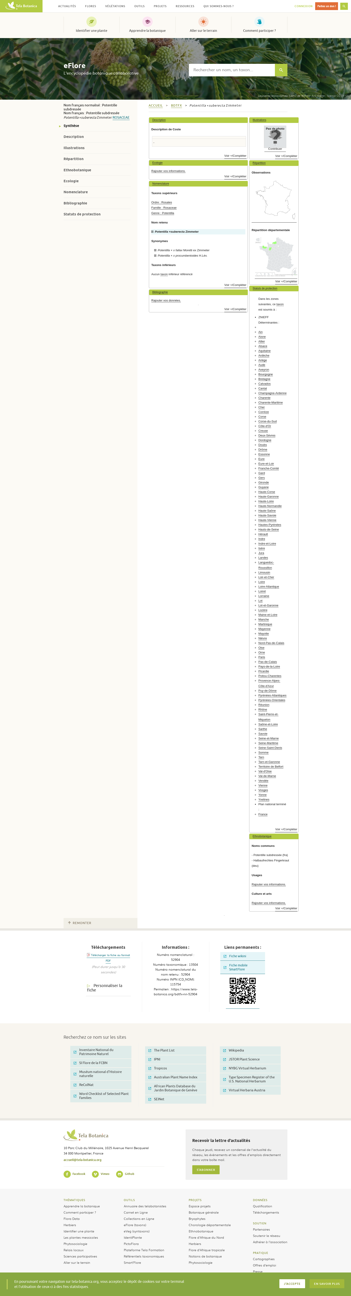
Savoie (262, 733)
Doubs (262, 444)
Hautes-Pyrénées (269, 524)
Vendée (263, 780)
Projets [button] (160, 6)
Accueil (156, 105)
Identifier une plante (91, 31)
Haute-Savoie (267, 515)
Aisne (262, 336)
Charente (264, 397)
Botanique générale (204, 1212)
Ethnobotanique (77, 170)
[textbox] (232, 70)
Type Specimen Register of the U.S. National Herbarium (249, 1079)
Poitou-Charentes (269, 676)
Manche (263, 619)
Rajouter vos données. (166, 300)
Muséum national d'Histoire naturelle (98, 1074)
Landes (263, 557)
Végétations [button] (115, 6)
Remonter (79, 923)
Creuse (263, 430)
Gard (261, 473)
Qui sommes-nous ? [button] (218, 6)
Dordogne (264, 440)
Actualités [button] (67, 6)
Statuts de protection (82, 214)
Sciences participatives (80, 1256)
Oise (261, 647)
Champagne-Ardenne (272, 393)
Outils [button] (139, 6)
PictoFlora (131, 1243)
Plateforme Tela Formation (144, 1250)
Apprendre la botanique (147, 31)
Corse (262, 416)
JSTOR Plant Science (241, 1059)
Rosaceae (121, 118)
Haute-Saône (267, 510)
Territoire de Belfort (270, 766)
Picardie (263, 671)
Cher (261, 407)
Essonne (264, 454)
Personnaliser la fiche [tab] (104, 988)
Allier (261, 341)
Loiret (262, 591)
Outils (129, 1200)
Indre (261, 539)
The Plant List (161, 1050)
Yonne (262, 794)
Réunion (263, 704)
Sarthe (262, 729)
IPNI (154, 1059)
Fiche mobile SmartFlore (236, 967)
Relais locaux (73, 1250)
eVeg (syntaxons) (137, 1231)
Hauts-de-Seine (268, 529)
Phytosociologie (75, 1243)
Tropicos (157, 1068)
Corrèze (263, 412)
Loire (261, 582)
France (263, 814)
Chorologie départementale (210, 1225)
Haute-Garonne (268, 496)
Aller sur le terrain (203, 31)
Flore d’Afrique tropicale (207, 1250)
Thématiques (74, 1200)
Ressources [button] (185, 6)
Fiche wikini (235, 956)
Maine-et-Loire (267, 614)
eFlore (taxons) (135, 1225)
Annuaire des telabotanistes (145, 1206)
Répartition (73, 159)
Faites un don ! (326, 6)
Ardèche (263, 355)
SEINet (156, 1099)
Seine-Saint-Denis (270, 747)
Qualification (262, 1206)
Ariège (262, 360)
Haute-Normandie (270, 506)
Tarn (261, 757)
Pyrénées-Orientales (271, 700)
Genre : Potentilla (162, 213)
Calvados (264, 383)
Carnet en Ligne (136, 1212)
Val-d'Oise (265, 771)
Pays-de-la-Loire (269, 666)
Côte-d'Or (264, 426)
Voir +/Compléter (235, 155)
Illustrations (74, 148)
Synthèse (71, 126)
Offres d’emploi (264, 1265)
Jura (261, 553)
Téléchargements (266, 1212)
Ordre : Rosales (161, 202)
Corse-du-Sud (267, 421)
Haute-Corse (266, 492)
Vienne (263, 785)
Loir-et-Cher (266, 577)
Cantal (262, 388)
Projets (195, 1200)
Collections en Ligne (139, 1218)
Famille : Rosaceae (164, 207)
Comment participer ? (259, 31)
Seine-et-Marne (268, 738)
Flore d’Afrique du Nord (206, 1237)
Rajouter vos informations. (168, 171)
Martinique (265, 624)
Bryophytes (197, 1218)
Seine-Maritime (268, 743)
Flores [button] (90, 6)
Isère (261, 548)
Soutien (259, 1223)
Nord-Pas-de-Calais (271, 643)
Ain (260, 332)
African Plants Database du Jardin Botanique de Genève (172, 1088)
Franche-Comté (268, 468)
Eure (261, 459)
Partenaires (261, 1229)
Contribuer (275, 148)
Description (74, 137)
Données (260, 1200)
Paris (261, 657)
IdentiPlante (133, 1237)
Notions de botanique (205, 1256)
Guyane (263, 487)
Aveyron (263, 369)
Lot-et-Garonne (268, 605)
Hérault (263, 534)
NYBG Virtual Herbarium (244, 1068)
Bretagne (264, 379)
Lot (260, 600)
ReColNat (84, 1085)
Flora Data (72, 1218)
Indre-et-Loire (267, 543)
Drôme (262, 449)
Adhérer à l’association (270, 1242)
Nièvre (262, 638)
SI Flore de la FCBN (90, 1063)
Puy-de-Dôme (267, 690)
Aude (261, 365)
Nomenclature (76, 192)
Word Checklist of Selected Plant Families (101, 1096)
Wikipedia (233, 1050)
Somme (263, 752)
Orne (261, 652)
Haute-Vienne (267, 520)
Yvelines (263, 799)
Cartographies (264, 1259)
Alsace (262, 346)
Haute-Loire (266, 501)
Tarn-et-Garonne (269, 762)
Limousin (264, 572)
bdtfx (176, 105)
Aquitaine (264, 350)
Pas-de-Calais (267, 661)
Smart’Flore (132, 1262)
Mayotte (263, 633)
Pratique (260, 1253)
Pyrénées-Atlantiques (272, 695)
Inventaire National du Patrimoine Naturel (93, 1052)
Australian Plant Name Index (172, 1077)
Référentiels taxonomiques (144, 1256)
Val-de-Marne (267, 776)
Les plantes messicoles (81, 1237)
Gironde (263, 482)
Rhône (262, 709)
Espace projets (200, 1206)
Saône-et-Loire (268, 724)
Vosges (263, 790)
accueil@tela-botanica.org (82, 1160)
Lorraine (263, 596)
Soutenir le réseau (266, 1235)
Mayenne (264, 629)
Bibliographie (75, 203)
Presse (258, 1271)
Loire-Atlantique (268, 586)
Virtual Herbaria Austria (244, 1090)
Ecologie (71, 181)
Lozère (262, 610)
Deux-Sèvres (266, 435)
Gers (261, 477)
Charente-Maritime (270, 402)
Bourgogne (265, 374)
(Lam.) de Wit (282, 96)
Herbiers (70, 1225)
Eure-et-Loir (266, 463)
